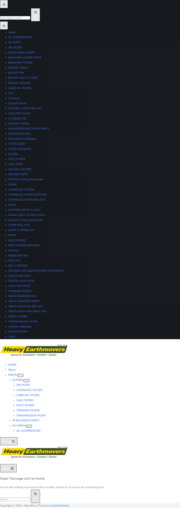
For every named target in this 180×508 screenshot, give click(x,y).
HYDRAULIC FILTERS (29, 389)
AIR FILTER (23, 384)
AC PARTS (19, 425)
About (12, 369)
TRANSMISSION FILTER (30, 415)
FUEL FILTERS (25, 400)
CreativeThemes (60, 505)
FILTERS (18, 379)
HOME (12, 364)
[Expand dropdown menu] (20, 375)
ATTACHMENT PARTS (25, 420)
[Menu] (8, 468)
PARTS (13, 374)
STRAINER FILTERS (28, 410)
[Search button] (35, 496)
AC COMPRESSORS (28, 430)
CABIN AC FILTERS (27, 395)
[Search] (8, 441)
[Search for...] (15, 499)
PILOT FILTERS (25, 405)
